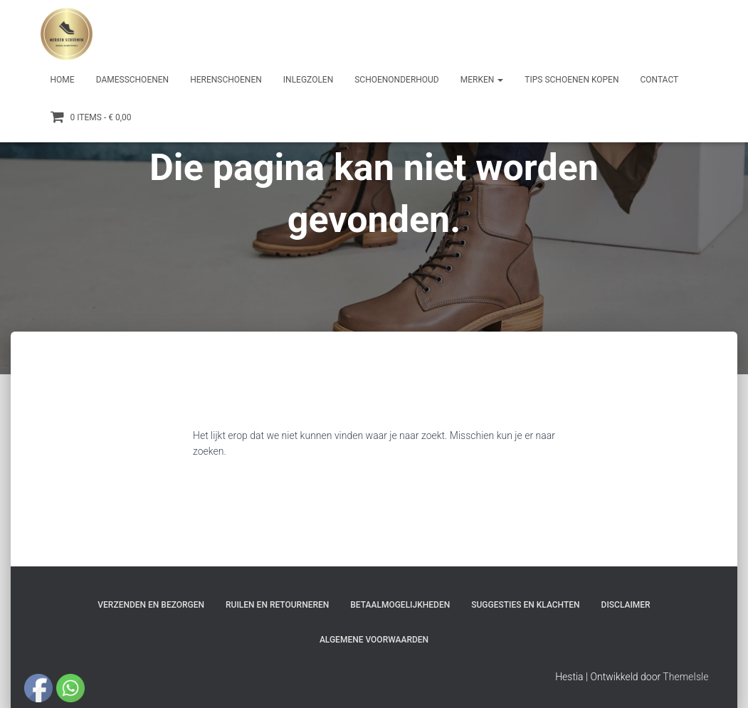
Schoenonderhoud (396, 80)
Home (63, 80)
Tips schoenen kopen (571, 80)
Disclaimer (625, 605)
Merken (482, 80)
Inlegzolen (308, 80)
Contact (659, 80)
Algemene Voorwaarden (374, 640)
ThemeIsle (685, 676)
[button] (499, 80)
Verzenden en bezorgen (151, 605)
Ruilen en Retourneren (277, 605)
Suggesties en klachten (525, 605)
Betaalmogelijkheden (400, 605)
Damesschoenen (132, 80)
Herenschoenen (226, 80)
